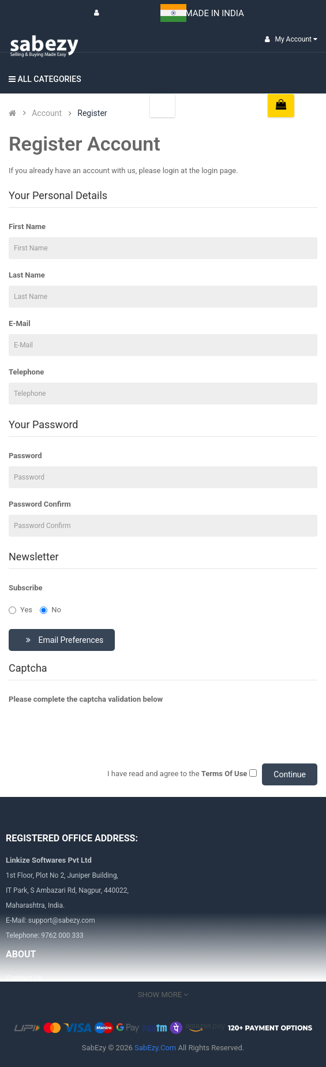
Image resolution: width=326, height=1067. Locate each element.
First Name (27, 226)
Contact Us (24, 978)
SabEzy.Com (155, 1047)
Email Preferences (63, 640)
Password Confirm (40, 504)
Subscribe (26, 587)
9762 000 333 (62, 935)
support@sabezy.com (61, 920)
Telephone (26, 372)
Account (47, 113)
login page (218, 170)
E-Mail (20, 323)
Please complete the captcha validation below (86, 699)
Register (92, 113)
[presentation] (96, 732)
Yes (20, 609)
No (50, 609)
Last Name (27, 275)
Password (25, 455)
